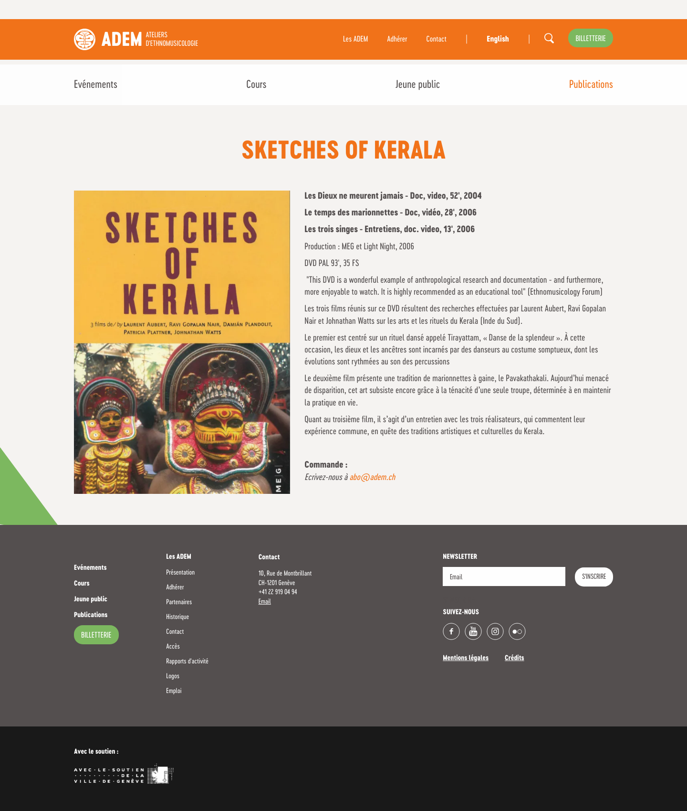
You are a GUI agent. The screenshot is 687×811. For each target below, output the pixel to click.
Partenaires (179, 602)
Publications (591, 85)
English (498, 39)
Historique (177, 617)
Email (265, 601)
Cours (256, 85)
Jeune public (418, 85)
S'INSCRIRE (594, 577)
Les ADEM (355, 39)
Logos (172, 676)
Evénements (95, 85)
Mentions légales (466, 658)
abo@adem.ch (372, 477)
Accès (172, 646)
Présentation (180, 572)
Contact (437, 39)
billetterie (590, 39)
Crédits (514, 658)
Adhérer (397, 39)
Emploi (173, 691)
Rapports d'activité (187, 661)
